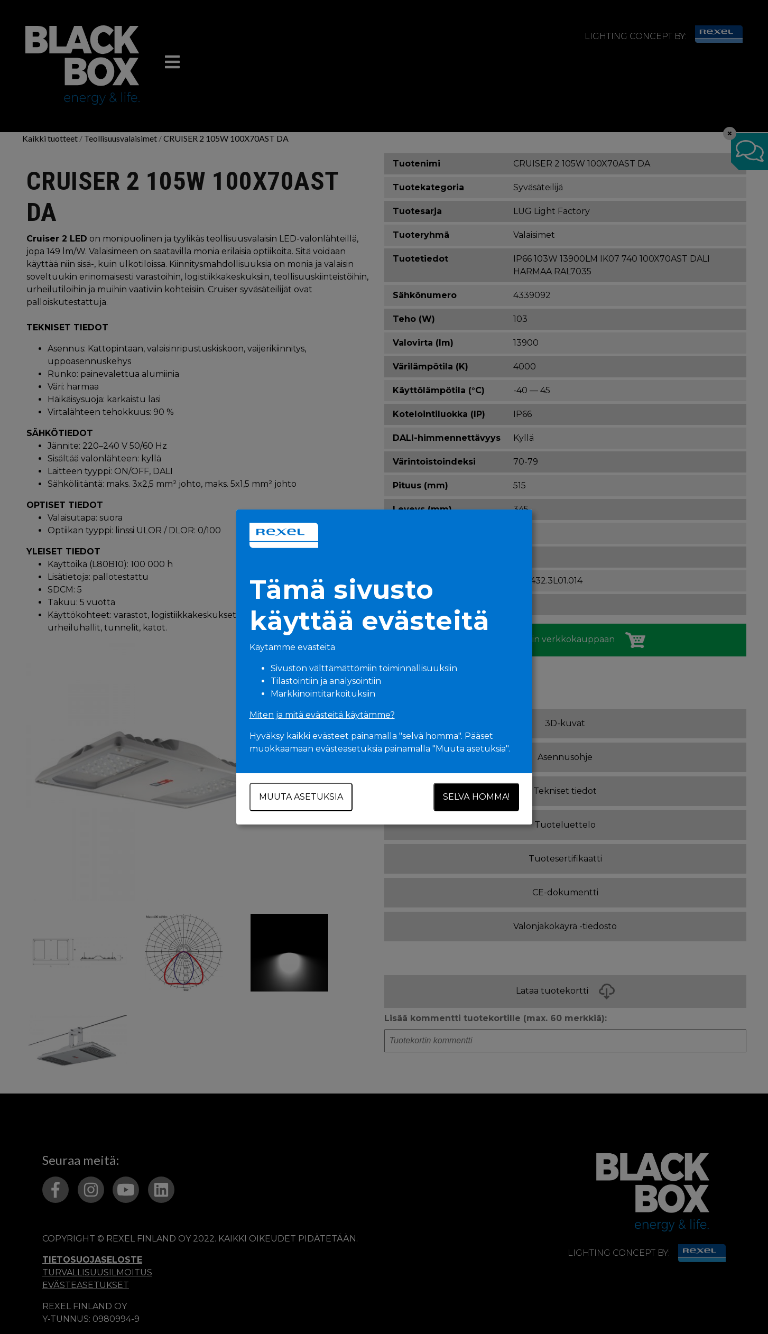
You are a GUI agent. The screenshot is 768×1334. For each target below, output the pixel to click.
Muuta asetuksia (301, 797)
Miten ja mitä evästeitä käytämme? (322, 715)
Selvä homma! (476, 797)
